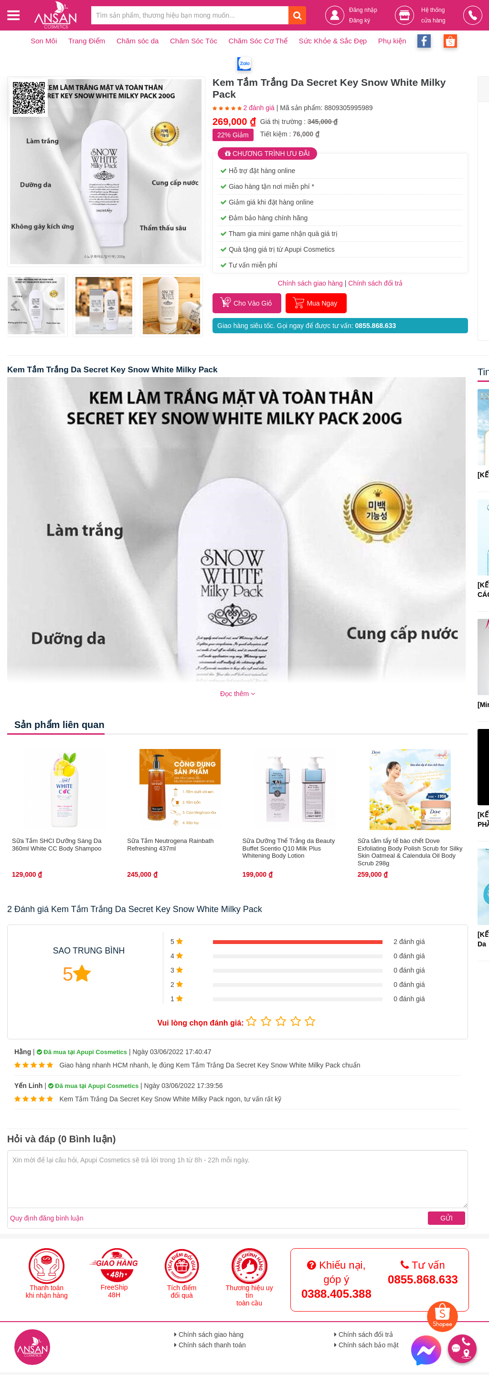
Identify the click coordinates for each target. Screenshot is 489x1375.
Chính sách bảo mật (366, 1345)
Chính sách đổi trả (363, 1334)
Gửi (446, 1218)
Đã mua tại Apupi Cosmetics (82, 1052)
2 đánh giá (258, 108)
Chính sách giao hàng (310, 283)
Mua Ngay (322, 303)
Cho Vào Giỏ (253, 303)
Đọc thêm (237, 694)
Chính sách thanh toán (210, 1345)
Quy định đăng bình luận (47, 1218)
